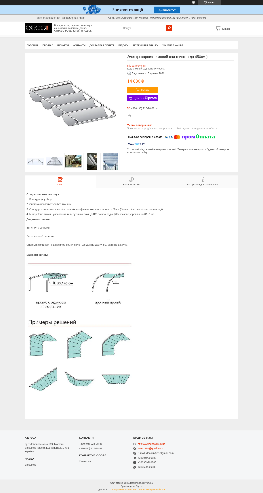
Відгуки (123, 45)
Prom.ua (148, 483)
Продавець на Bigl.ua (131, 486)
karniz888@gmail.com (150, 448)
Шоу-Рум (63, 45)
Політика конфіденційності (151, 489)
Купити (145, 90)
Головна (32, 45)
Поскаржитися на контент (123, 489)
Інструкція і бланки (145, 45)
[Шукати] (169, 28)
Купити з (145, 98)
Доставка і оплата (101, 45)
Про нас (47, 45)
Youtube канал (172, 45)
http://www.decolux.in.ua (151, 443)
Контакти (79, 45)
